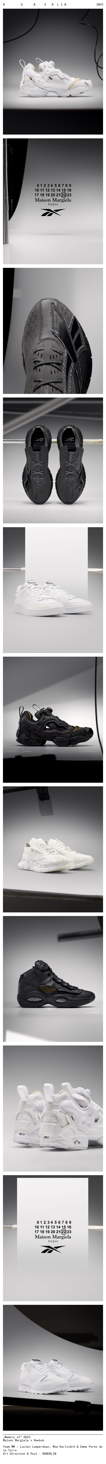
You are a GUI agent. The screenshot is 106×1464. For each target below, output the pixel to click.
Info (99, 4)
